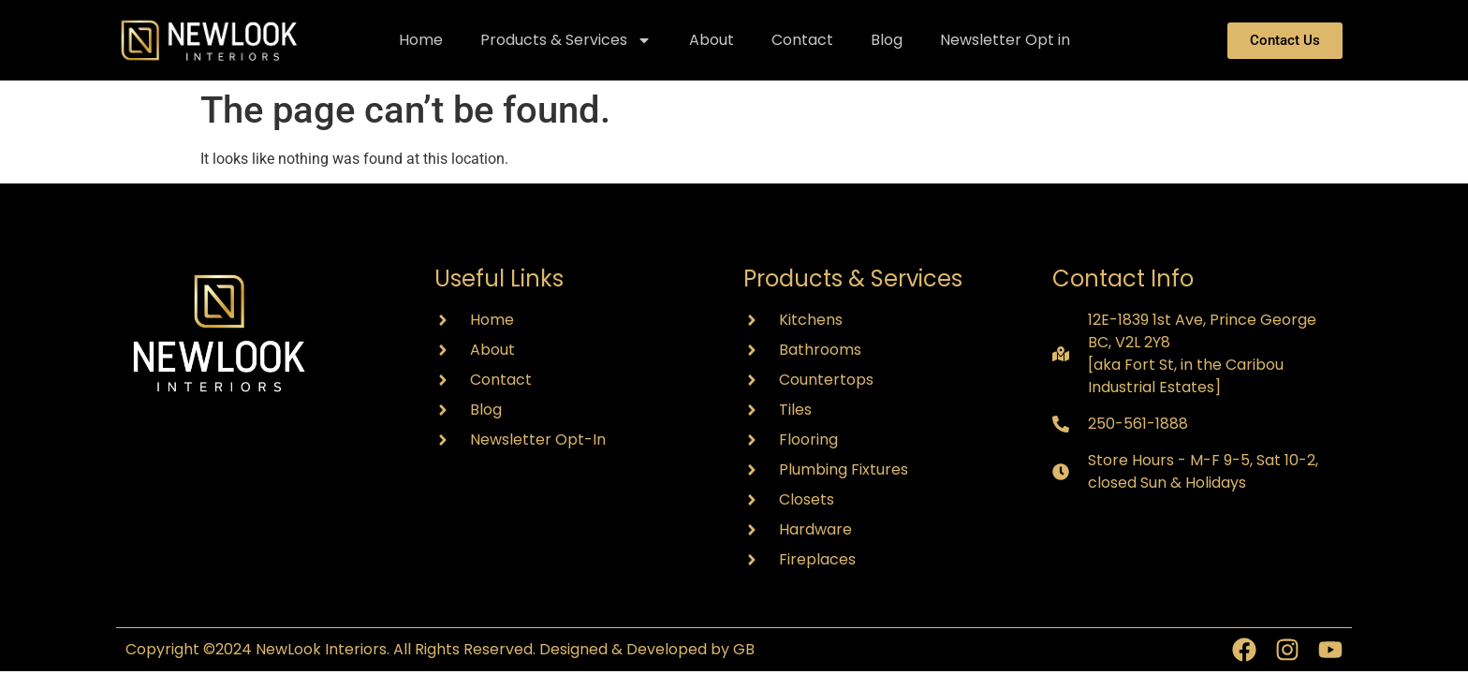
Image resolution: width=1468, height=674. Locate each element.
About (711, 40)
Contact (802, 40)
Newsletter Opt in (1005, 40)
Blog (887, 40)
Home (421, 40)
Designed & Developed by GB (647, 649)
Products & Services (566, 40)
